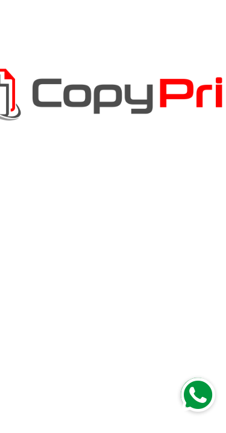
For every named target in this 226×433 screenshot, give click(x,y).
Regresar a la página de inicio (113, 253)
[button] (198, 394)
